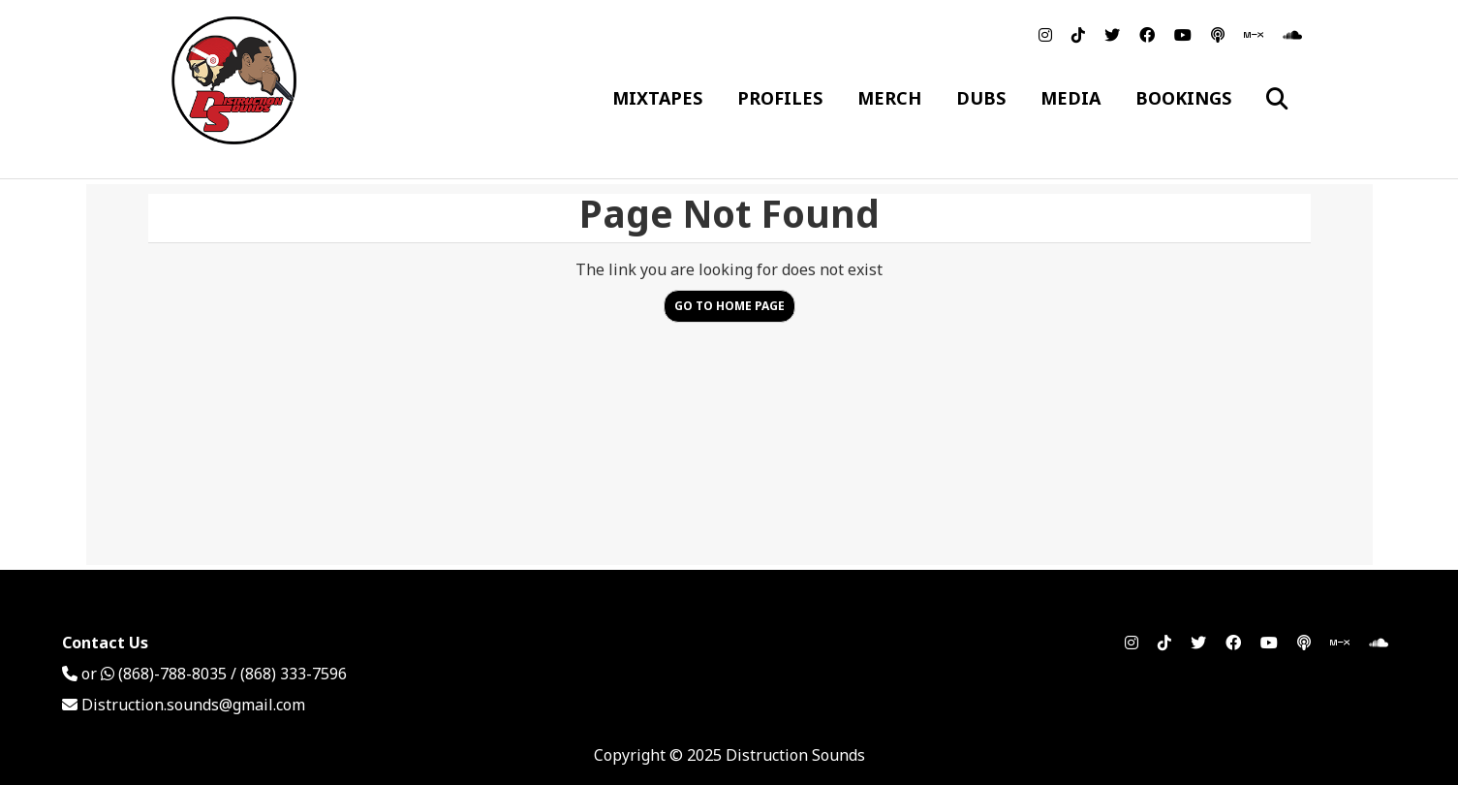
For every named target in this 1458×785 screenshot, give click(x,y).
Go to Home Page (729, 306)
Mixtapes (657, 98)
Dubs (981, 98)
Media (1070, 98)
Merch (889, 98)
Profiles (779, 98)
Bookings (1183, 98)
